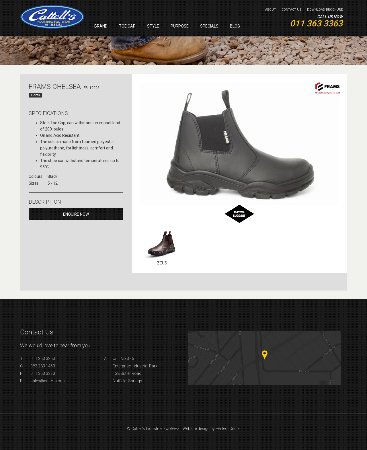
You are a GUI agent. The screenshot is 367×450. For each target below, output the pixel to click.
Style (153, 26)
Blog (235, 26)
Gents (35, 95)
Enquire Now (76, 214)
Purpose (180, 26)
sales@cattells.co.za (49, 381)
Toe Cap (127, 26)
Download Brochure (325, 9)
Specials (209, 26)
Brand (101, 26)
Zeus (162, 263)
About (270, 9)
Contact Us (291, 9)
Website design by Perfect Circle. (211, 428)
